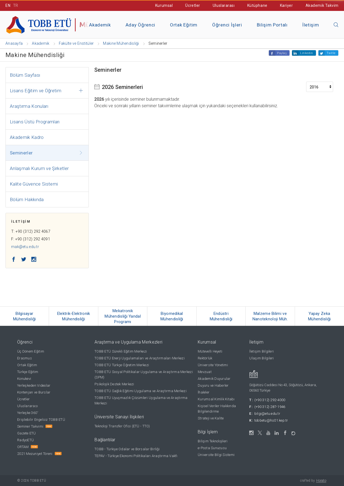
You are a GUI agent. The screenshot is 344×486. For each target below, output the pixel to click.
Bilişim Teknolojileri (212, 441)
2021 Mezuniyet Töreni (34, 454)
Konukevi (24, 379)
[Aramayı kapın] (336, 25)
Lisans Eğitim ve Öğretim (35, 90)
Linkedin (306, 53)
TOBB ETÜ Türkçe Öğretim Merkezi (122, 365)
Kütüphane (257, 5)
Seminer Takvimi (30, 426)
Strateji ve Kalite (211, 418)
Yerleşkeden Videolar (33, 385)
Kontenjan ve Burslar (33, 392)
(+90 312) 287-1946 (269, 407)
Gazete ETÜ (26, 433)
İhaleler (203, 392)
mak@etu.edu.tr (25, 247)
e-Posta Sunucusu (212, 448)
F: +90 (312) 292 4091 (30, 239)
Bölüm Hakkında (27, 199)
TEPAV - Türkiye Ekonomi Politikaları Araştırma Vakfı (136, 456)
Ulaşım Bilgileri (261, 358)
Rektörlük (205, 358)
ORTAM (23, 447)
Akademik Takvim (322, 5)
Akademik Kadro (27, 137)
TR (15, 5)
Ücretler (192, 5)
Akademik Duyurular (214, 379)
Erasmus (24, 358)
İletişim (310, 25)
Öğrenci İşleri (227, 25)
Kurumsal (164, 5)
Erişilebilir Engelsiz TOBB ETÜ (41, 420)
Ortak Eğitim (183, 25)
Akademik (100, 25)
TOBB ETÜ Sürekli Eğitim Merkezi (121, 351)
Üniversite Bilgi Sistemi (216, 455)
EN (7, 5)
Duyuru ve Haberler (213, 385)
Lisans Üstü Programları (35, 121)
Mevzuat (205, 372)
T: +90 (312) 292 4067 (30, 231)
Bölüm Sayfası (25, 75)
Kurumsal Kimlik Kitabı (216, 399)
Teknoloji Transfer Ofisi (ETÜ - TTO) (122, 426)
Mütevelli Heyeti (210, 351)
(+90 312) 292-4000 (269, 400)
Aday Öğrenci (140, 25)
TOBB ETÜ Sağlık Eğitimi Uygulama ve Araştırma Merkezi (141, 391)
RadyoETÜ (25, 440)
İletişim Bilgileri (261, 351)
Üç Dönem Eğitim (30, 351)
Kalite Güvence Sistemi (34, 184)
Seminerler (21, 153)
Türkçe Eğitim (27, 372)
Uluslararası (224, 5)
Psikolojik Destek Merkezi (114, 384)
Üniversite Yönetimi (213, 365)
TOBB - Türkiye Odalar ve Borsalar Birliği (127, 449)
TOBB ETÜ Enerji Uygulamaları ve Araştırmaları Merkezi (140, 358)
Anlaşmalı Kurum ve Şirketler (39, 168)
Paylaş (282, 53)
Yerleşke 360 (27, 413)
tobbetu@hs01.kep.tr (271, 420)
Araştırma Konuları (29, 106)
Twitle (331, 53)
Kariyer (286, 5)
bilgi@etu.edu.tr (267, 414)
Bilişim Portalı (272, 25)
